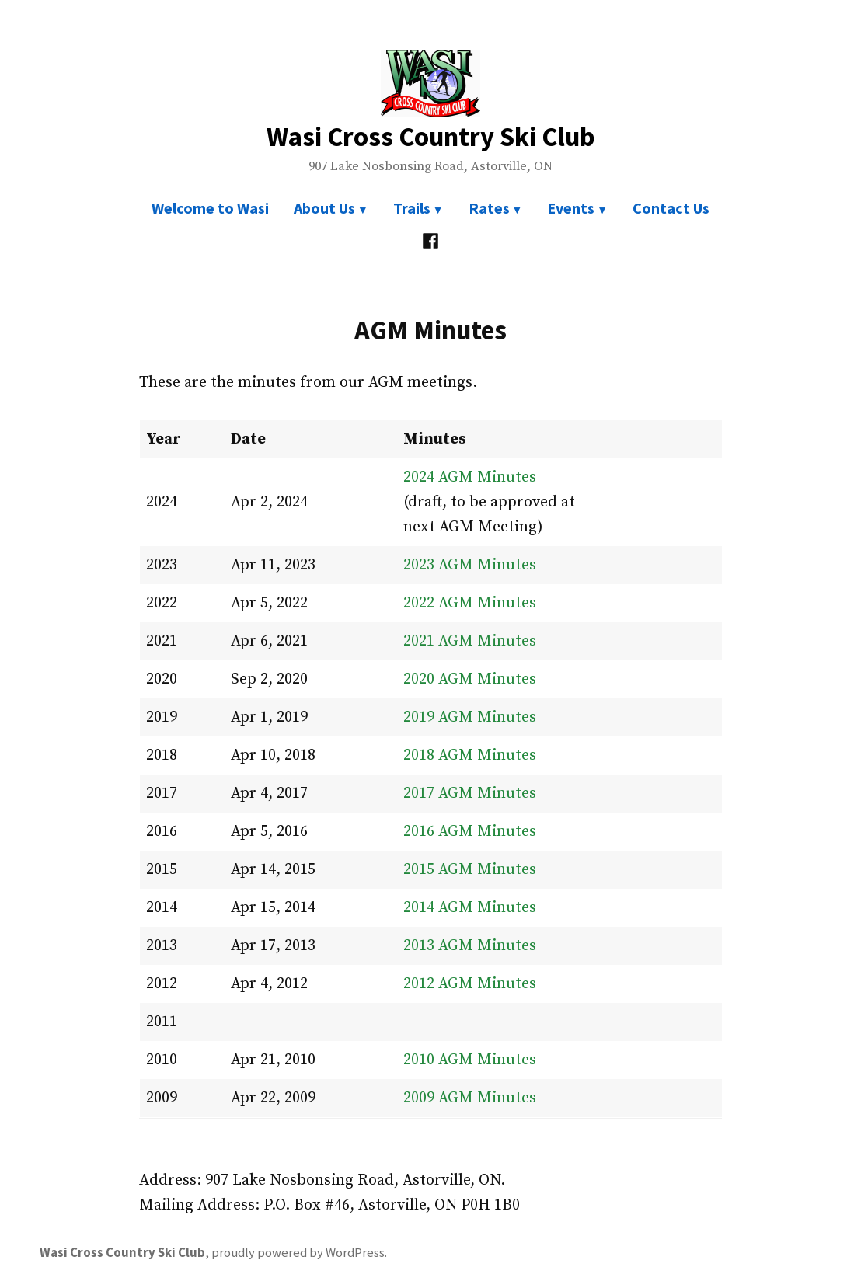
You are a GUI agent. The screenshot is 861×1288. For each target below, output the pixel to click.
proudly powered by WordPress (298, 1252)
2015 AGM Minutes (469, 869)
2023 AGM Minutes (469, 565)
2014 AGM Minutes (469, 907)
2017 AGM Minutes (469, 793)
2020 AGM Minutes (469, 679)
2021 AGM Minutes (469, 641)
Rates (489, 208)
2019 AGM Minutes (469, 717)
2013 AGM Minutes (469, 946)
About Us (324, 208)
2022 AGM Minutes (469, 603)
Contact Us (671, 208)
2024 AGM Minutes (469, 477)
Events (570, 208)
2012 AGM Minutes (469, 984)
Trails (412, 208)
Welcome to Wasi (210, 208)
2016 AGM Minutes (469, 831)
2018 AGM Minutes (469, 755)
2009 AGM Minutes (469, 1098)
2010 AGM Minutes (469, 1060)
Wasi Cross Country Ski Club (431, 136)
